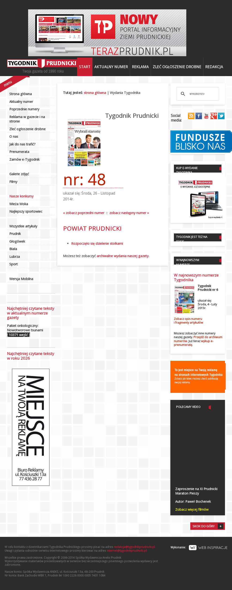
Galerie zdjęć (19, 174)
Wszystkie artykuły (23, 226)
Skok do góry (204, 526)
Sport (13, 264)
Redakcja (214, 66)
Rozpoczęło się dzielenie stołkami (97, 243)
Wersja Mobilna (21, 279)
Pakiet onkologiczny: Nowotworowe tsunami (25, 330)
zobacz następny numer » (129, 212)
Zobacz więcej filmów (192, 509)
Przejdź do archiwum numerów (198, 339)
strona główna (95, 92)
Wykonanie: (199, 547)
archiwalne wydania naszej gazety (123, 256)
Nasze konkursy (21, 196)
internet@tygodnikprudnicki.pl (127, 550)
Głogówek (17, 241)
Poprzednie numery (24, 109)
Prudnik (15, 233)
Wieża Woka (18, 204)
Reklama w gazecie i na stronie (27, 119)
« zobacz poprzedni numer (83, 212)
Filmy (13, 181)
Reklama (140, 66)
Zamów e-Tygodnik (24, 159)
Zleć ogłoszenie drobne (177, 66)
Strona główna (20, 94)
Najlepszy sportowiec (25, 211)
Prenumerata (19, 151)
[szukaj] (197, 94)
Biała (13, 249)
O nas (13, 136)
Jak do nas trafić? (22, 144)
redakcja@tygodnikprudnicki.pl (134, 547)
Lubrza (14, 256)
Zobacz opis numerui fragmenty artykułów (188, 320)
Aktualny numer (111, 66)
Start (84, 66)
